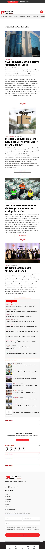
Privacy (8, 504)
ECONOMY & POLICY (24, 26)
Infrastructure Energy (10, 202)
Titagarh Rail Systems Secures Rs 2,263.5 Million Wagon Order (21, 354)
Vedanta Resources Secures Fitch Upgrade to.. (25, 372)
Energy (7, 335)
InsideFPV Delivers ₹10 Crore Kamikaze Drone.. (25, 365)
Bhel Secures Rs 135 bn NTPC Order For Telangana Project (22, 331)
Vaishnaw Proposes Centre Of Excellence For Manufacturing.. (18, 347)
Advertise (22, 16)
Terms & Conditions (11, 509)
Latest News (4, 16)
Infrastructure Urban (14, 26)
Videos (28, 16)
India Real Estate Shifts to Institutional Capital (25, 385)
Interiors (8, 314)
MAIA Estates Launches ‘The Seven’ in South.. (25, 399)
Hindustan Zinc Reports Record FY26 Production (26, 412)
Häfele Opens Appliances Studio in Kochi (24, 392)
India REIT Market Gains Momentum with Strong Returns (21, 311)
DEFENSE (14, 363)
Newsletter (9, 506)
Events (16, 16)
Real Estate (8, 265)
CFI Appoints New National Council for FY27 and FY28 (20, 306)
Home (6, 26)
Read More (22, 171)
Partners (8, 499)
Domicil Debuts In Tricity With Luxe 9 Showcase (19, 316)
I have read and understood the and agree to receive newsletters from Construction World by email (23, 529)
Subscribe (12, 1)
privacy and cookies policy (31, 528)
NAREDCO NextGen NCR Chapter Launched (24, 378)
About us (8, 496)
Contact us (35, 16)
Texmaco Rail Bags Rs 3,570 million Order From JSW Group (22, 342)
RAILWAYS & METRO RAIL (10, 340)
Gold (10, 16)
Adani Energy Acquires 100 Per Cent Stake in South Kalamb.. (22, 337)
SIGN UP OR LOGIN (23, 1)
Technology (8, 345)
